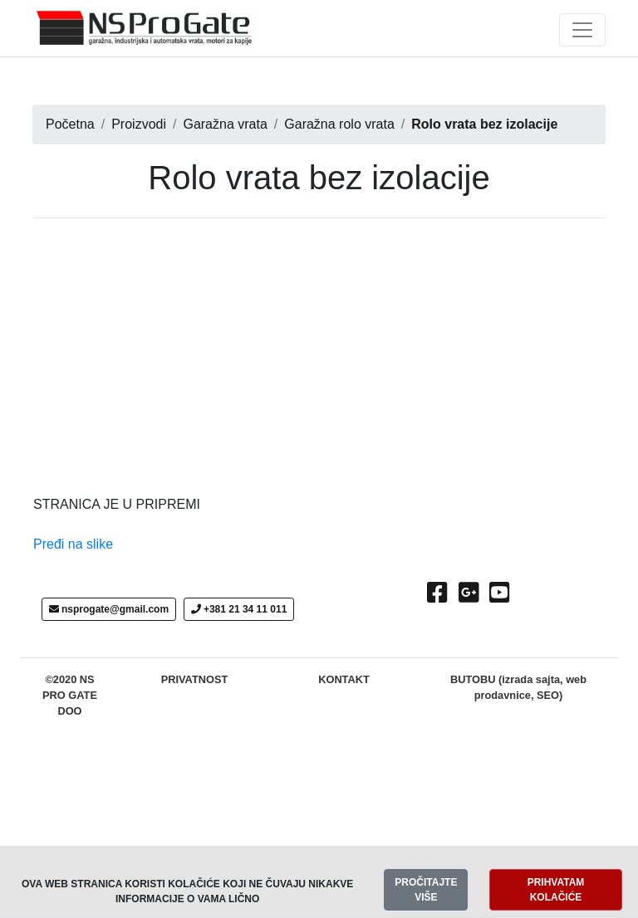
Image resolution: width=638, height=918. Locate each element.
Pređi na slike (73, 544)
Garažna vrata (225, 124)
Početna (70, 124)
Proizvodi (138, 124)
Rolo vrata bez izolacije (484, 124)
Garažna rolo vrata (339, 124)
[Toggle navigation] (582, 29)
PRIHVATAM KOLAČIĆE (556, 889)
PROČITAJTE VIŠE (426, 889)
